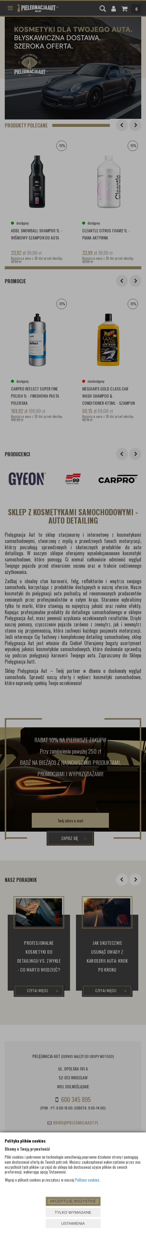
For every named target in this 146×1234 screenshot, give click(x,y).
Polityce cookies (87, 1180)
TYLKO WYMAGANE (73, 1212)
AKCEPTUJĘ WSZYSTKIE (73, 1201)
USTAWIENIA (73, 1223)
